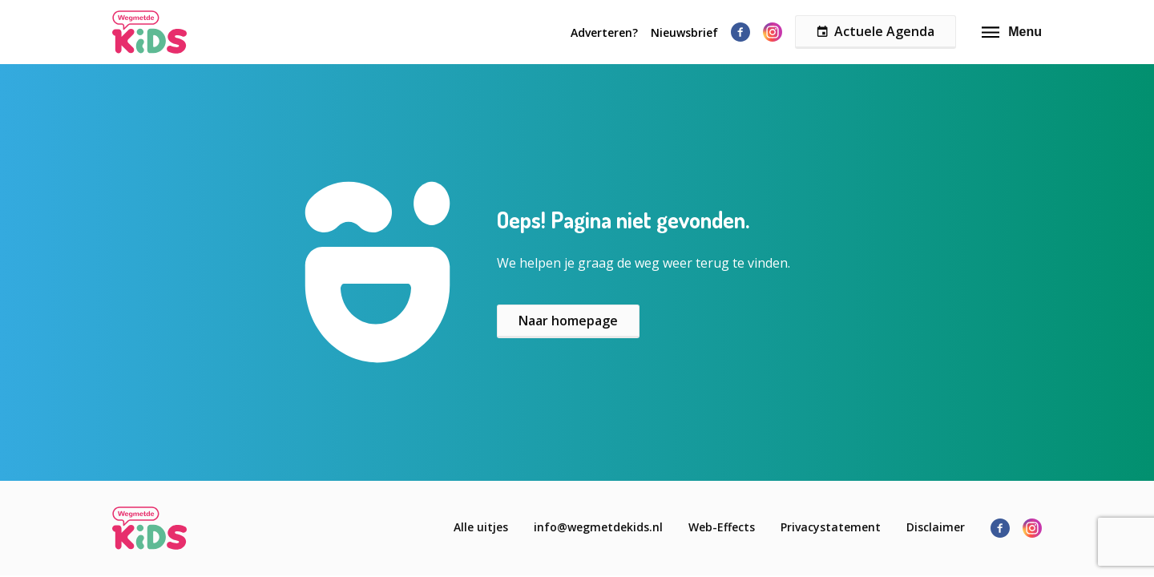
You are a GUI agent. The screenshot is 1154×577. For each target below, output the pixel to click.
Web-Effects (721, 527)
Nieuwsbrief (684, 32)
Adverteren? (604, 32)
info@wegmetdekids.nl (598, 527)
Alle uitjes (481, 527)
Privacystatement (831, 527)
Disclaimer (935, 527)
